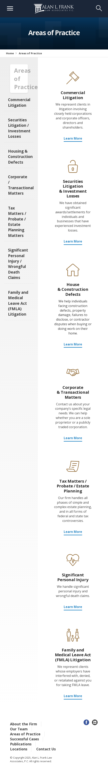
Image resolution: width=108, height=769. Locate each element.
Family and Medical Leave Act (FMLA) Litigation (18, 303)
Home (10, 53)
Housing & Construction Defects (20, 156)
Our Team (19, 729)
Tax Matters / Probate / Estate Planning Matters (17, 221)
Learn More (73, 138)
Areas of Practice (25, 734)
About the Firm (23, 724)
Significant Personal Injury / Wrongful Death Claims (18, 263)
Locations (18, 749)
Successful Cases (24, 739)
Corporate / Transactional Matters (21, 185)
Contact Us (46, 749)
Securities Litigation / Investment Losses (19, 128)
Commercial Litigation (19, 102)
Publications (20, 744)
